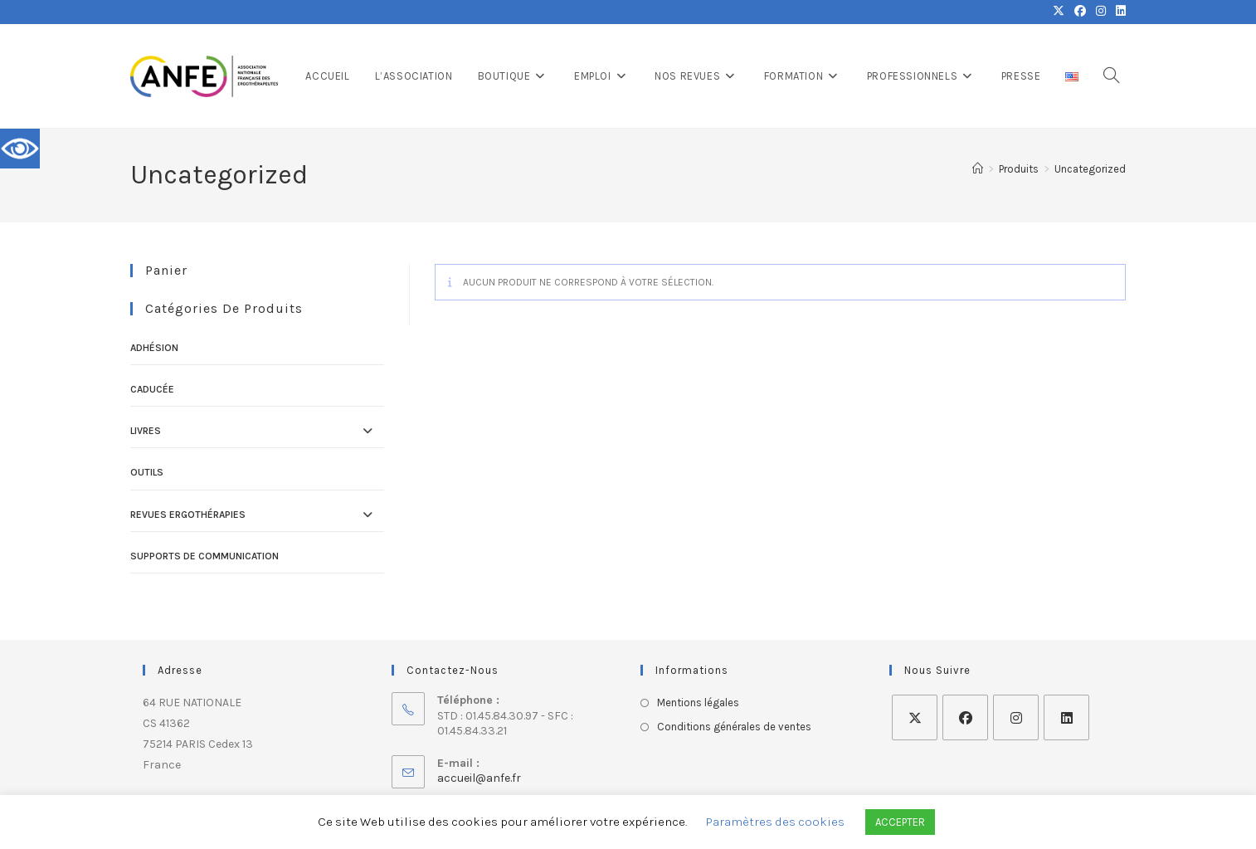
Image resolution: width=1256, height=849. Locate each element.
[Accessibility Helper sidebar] (20, 148)
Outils (146, 472)
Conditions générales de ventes (734, 726)
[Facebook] (965, 717)
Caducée (152, 389)
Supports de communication (204, 556)
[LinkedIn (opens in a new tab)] (1118, 11)
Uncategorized (1090, 169)
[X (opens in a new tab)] (1058, 11)
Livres (145, 431)
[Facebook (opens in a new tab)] (1080, 11)
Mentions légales (698, 702)
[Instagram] (1016, 717)
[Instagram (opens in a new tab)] (1101, 11)
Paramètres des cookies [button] (775, 821)
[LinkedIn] (1066, 717)
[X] (914, 717)
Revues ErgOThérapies (188, 514)
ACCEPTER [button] (900, 822)
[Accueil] (977, 169)
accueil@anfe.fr (479, 778)
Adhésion (154, 348)
